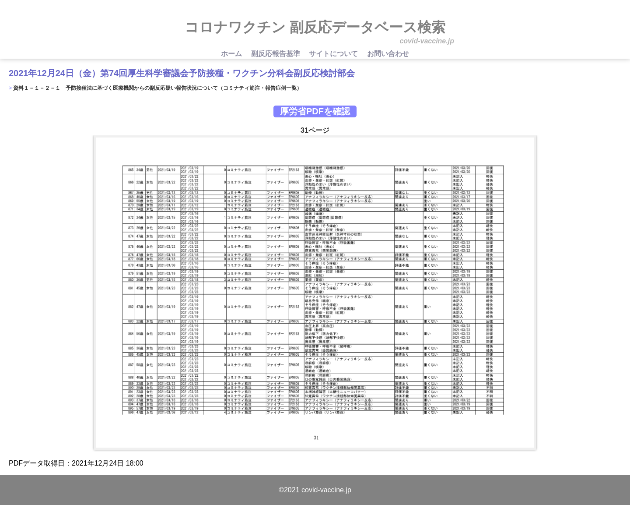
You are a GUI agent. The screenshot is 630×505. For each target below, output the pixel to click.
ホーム (232, 53)
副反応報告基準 (276, 53)
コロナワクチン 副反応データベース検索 (315, 27)
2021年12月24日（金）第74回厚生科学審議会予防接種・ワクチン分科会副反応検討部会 (182, 73)
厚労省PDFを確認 (315, 111)
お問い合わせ (388, 53)
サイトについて (334, 53)
